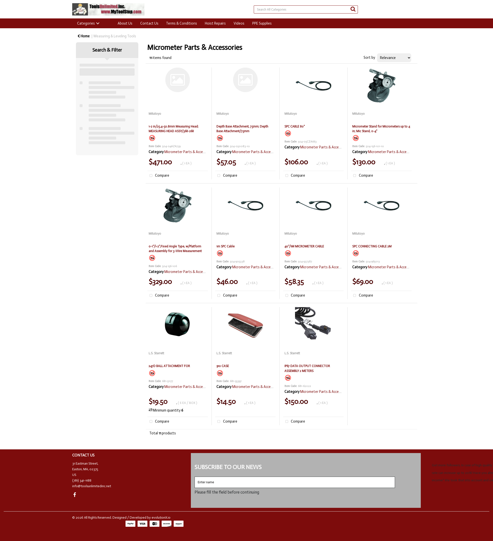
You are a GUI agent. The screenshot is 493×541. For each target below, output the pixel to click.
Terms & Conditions (181, 23)
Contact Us (149, 23)
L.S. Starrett (156, 353)
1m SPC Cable (225, 246)
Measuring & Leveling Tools (115, 36)
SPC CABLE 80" (294, 126)
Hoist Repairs (215, 23)
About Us (125, 23)
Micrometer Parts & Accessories (189, 152)
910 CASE (222, 366)
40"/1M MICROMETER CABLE (304, 246)
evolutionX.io (161, 517)
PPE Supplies (262, 23)
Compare (158, 175)
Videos (239, 23)
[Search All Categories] (306, 9)
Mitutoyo (155, 113)
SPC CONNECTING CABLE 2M (372, 246)
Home (83, 36)
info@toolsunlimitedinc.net (91, 486)
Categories (86, 23)
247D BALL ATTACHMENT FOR (169, 366)
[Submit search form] (353, 9)
